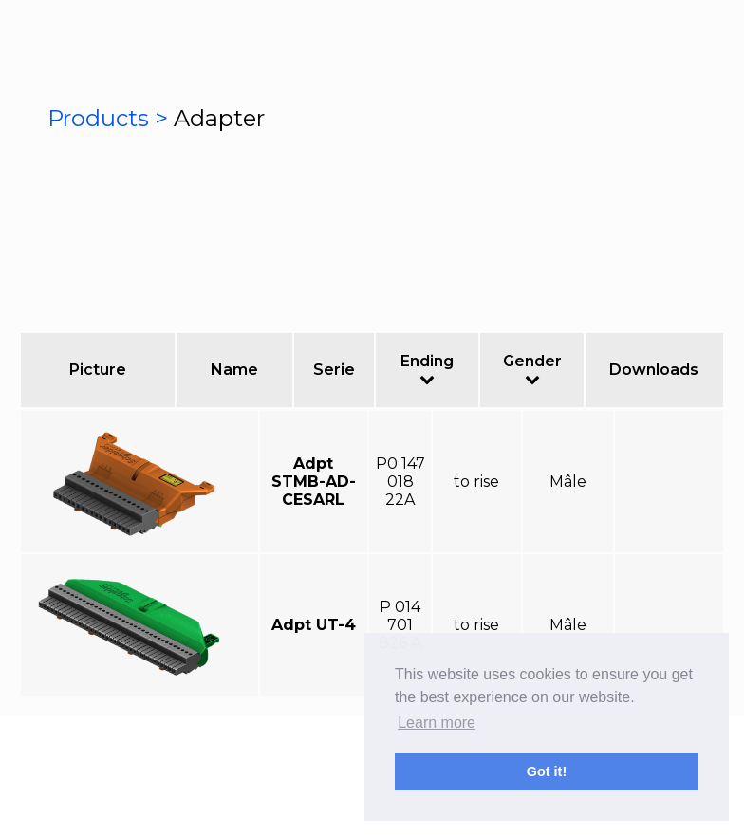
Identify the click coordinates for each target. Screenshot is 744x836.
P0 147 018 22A (400, 482)
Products (101, 118)
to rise (476, 482)
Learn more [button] (436, 723)
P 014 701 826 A (400, 625)
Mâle (567, 482)
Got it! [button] (547, 771)
